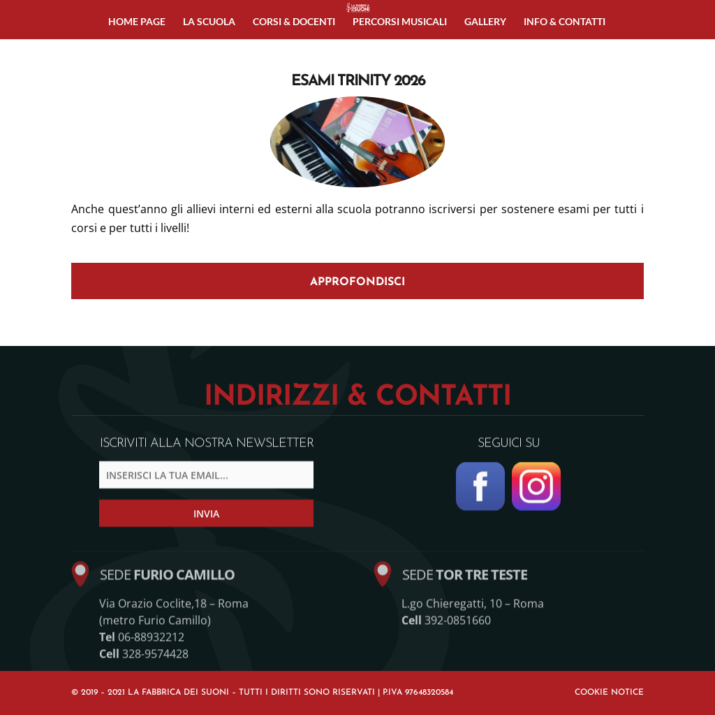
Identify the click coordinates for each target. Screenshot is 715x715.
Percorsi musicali (400, 22)
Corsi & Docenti (294, 22)
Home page (136, 22)
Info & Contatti (564, 22)
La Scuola (209, 22)
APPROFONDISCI (357, 282)
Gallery (485, 22)
